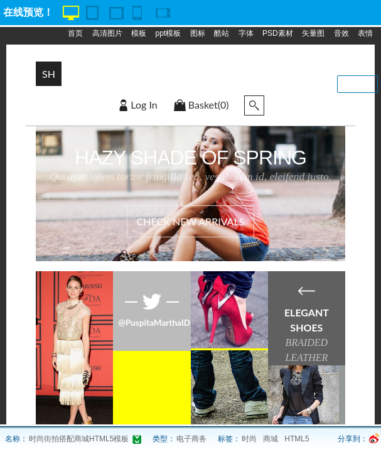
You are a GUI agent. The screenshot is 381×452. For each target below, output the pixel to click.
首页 (75, 33)
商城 (270, 438)
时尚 (249, 438)
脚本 (99, 58)
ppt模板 (168, 33)
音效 (341, 33)
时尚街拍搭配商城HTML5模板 (79, 438)
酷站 (221, 33)
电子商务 (191, 438)
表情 (365, 33)
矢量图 (313, 33)
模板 (138, 33)
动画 (75, 58)
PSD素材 (277, 33)
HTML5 (296, 438)
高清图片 (107, 33)
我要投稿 (358, 84)
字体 (246, 33)
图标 (197, 33)
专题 (123, 58)
